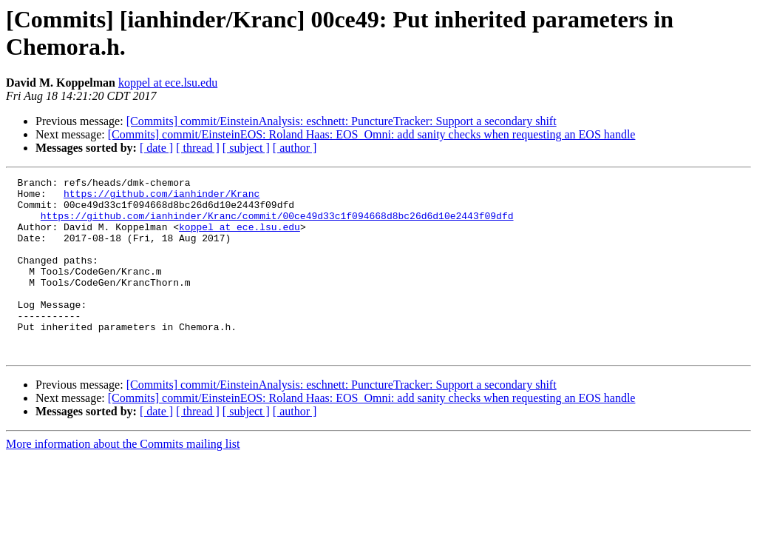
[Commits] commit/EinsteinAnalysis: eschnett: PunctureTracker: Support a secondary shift (341, 121)
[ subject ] (246, 147)
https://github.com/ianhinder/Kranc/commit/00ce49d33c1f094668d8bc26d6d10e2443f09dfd (277, 224)
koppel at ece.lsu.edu (167, 82)
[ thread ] (198, 147)
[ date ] (156, 147)
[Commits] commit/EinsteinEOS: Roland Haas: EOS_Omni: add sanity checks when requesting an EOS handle (372, 134)
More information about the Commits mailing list (123, 479)
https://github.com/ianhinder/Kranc (161, 197)
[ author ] (295, 147)
